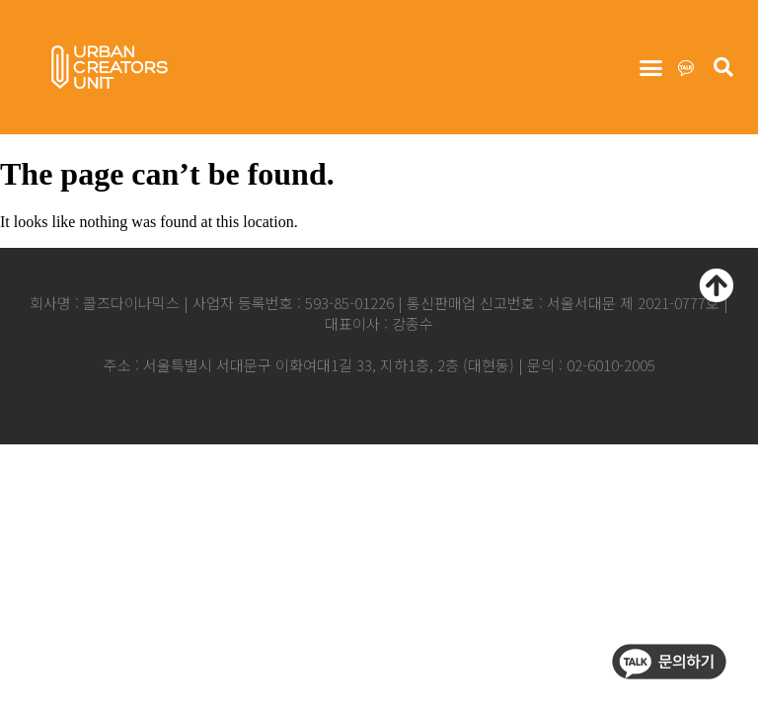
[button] (650, 69)
